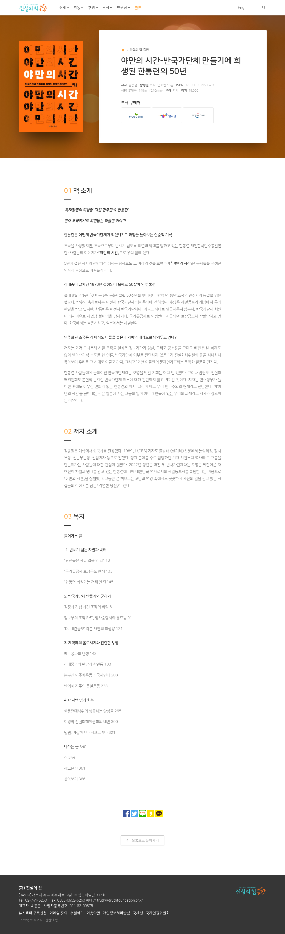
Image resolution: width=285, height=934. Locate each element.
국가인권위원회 (158, 913)
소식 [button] (106, 8)
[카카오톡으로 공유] (159, 813)
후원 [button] (92, 8)
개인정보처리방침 (116, 913)
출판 (138, 8)
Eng (241, 8)
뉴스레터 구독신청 (33, 913)
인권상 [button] (122, 8)
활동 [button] (77, 8)
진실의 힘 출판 (139, 49)
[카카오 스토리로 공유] (150, 813)
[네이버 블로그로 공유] (142, 813)
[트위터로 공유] (134, 813)
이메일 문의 (58, 913)
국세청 (138, 913)
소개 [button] (63, 8)
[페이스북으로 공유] (126, 813)
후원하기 (77, 913)
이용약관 (93, 913)
